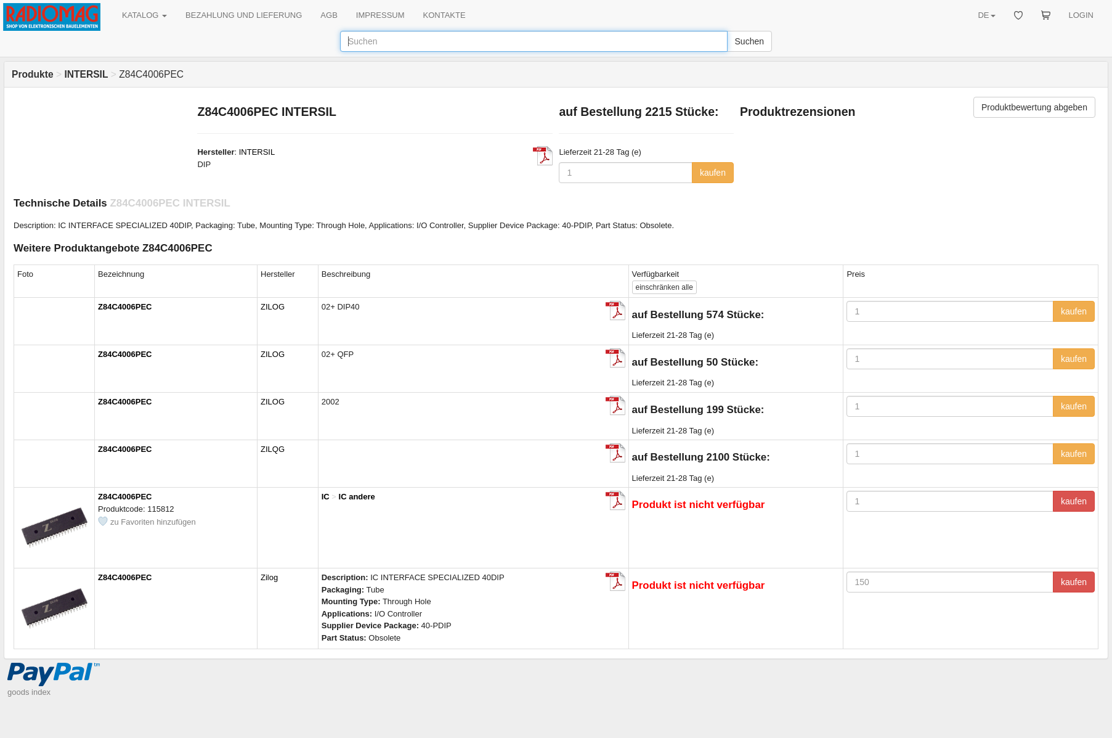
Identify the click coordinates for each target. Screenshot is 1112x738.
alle (664, 287)
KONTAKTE (444, 15)
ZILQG (273, 449)
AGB (328, 15)
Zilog (269, 577)
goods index (29, 692)
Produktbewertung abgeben (1034, 107)
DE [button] (986, 15)
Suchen (749, 41)
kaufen (713, 173)
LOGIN (1081, 15)
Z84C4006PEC (125, 306)
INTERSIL (257, 152)
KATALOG (144, 15)
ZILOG (273, 306)
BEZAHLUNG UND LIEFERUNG (243, 15)
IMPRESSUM (380, 15)
